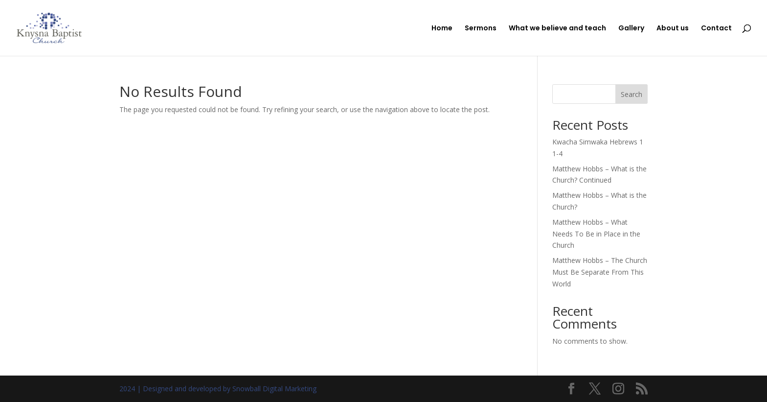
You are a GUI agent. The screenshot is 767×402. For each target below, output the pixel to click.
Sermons (480, 28)
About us (672, 28)
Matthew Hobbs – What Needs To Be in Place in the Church (596, 233)
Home (441, 28)
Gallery (631, 28)
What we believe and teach (557, 28)
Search (631, 94)
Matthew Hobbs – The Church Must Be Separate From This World (599, 272)
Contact (716, 28)
